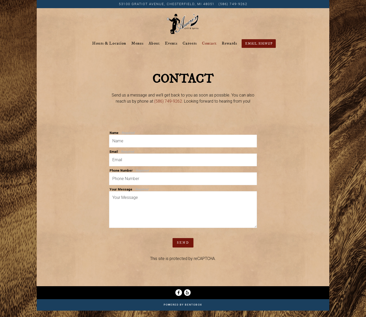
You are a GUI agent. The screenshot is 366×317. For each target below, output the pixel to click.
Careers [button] (189, 49)
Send (183, 249)
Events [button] (171, 49)
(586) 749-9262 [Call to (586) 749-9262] (232, 4)
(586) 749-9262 (168, 107)
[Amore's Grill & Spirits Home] (183, 27)
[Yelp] (187, 299)
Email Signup (258, 50)
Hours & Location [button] (109, 49)
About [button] (154, 49)
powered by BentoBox (183, 311)
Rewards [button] (229, 49)
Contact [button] (209, 49)
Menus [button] (137, 49)
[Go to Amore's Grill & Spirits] (167, 4)
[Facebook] (178, 299)
